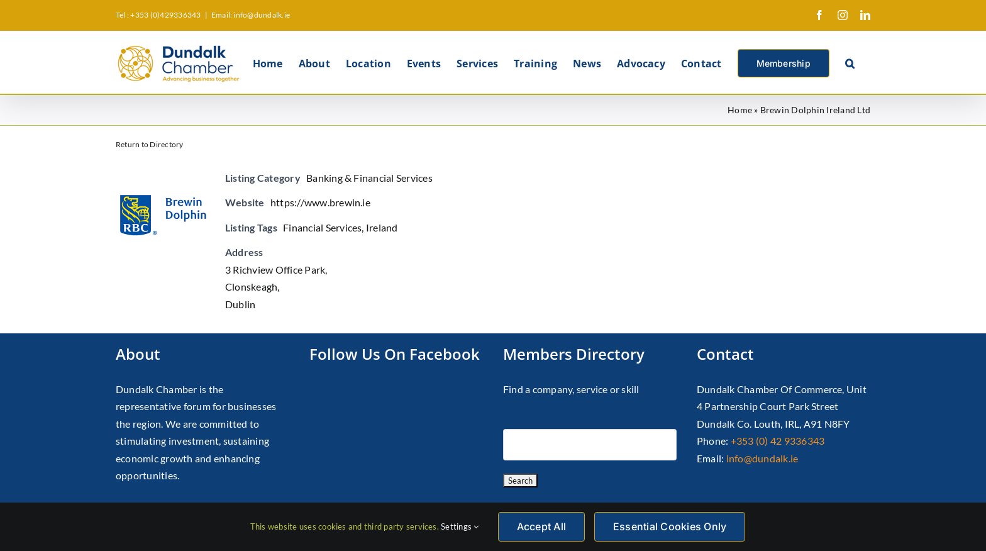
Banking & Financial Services (369, 178)
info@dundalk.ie (762, 458)
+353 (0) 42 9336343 (778, 441)
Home (740, 109)
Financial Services (322, 227)
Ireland (382, 227)
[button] (850, 62)
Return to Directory (150, 144)
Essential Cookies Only (669, 526)
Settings (460, 526)
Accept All (541, 526)
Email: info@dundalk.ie (250, 14)
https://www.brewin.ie (320, 202)
